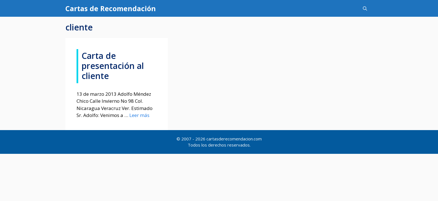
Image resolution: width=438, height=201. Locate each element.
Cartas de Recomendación (110, 8)
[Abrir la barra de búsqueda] (365, 8)
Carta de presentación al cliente (113, 66)
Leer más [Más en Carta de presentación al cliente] (139, 115)
